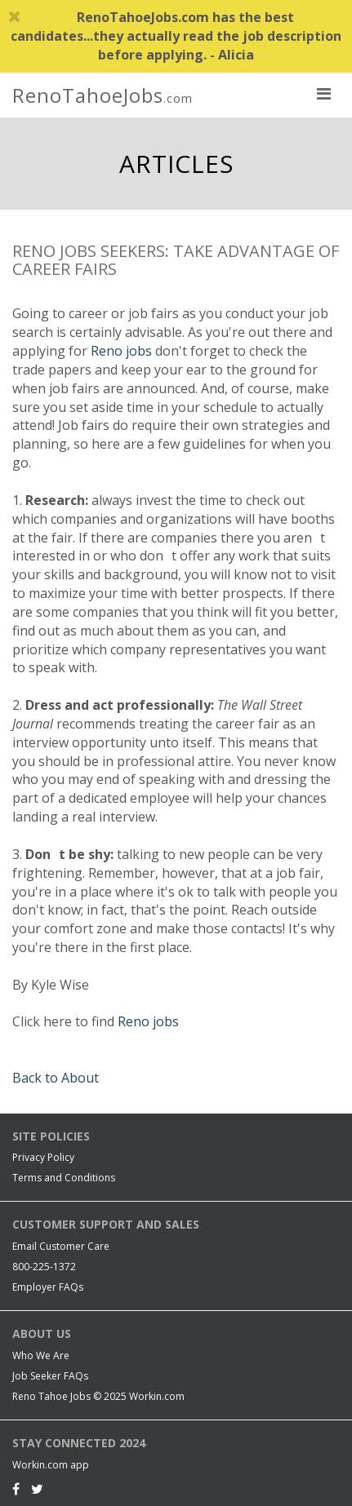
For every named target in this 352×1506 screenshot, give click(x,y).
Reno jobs (121, 351)
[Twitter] (37, 1489)
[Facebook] (16, 1489)
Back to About (55, 1078)
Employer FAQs (47, 1287)
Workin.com (157, 1396)
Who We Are (40, 1355)
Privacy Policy (43, 1157)
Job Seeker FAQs (50, 1376)
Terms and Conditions (63, 1178)
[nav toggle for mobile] (323, 93)
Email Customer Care (60, 1246)
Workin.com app (50, 1465)
